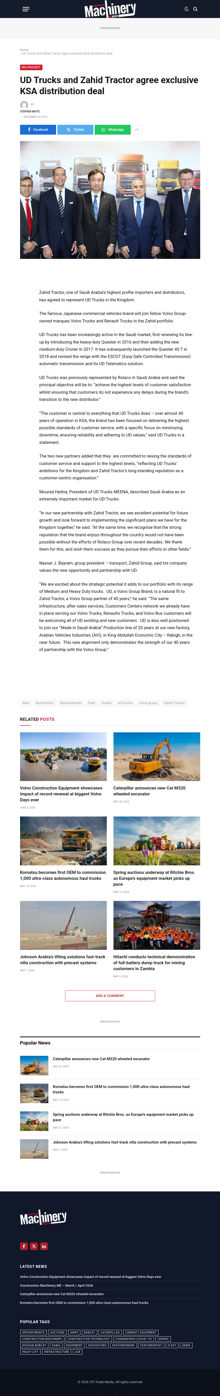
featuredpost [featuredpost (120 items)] (151, 1345)
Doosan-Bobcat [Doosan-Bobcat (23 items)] (34, 1345)
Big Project (31, 67)
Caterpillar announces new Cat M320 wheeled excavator (149, 790)
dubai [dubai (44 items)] (56, 1345)
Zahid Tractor (174, 703)
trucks (106, 703)
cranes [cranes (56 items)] (163, 1339)
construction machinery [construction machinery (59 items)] (42, 1339)
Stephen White (30, 111)
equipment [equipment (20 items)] (74, 1345)
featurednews (71, 703)
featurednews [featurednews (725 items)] (123, 1345)
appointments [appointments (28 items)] (33, 1332)
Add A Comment (110, 996)
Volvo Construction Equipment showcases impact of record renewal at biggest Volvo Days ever (61, 793)
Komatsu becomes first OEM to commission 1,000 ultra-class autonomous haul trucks (63, 875)
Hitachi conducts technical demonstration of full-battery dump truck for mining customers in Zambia (154, 962)
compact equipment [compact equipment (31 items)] (140, 1332)
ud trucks (125, 703)
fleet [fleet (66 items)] (172, 1345)
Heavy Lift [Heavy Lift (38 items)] (30, 1351)
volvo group (148, 703)
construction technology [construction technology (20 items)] (89, 1339)
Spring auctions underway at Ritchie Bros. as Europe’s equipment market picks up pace (154, 878)
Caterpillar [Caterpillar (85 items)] (110, 1332)
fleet (91, 703)
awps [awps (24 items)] (74, 1332)
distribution (45, 703)
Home (24, 50)
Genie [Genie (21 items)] (186, 1345)
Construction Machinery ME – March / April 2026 (56, 1285)
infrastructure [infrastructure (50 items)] (56, 1351)
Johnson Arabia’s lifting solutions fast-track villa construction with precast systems (62, 959)
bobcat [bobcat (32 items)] (89, 1332)
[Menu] (26, 9)
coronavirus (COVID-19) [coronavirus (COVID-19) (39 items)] (134, 1339)
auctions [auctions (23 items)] (57, 1332)
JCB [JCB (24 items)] (77, 1351)
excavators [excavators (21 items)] (97, 1345)
